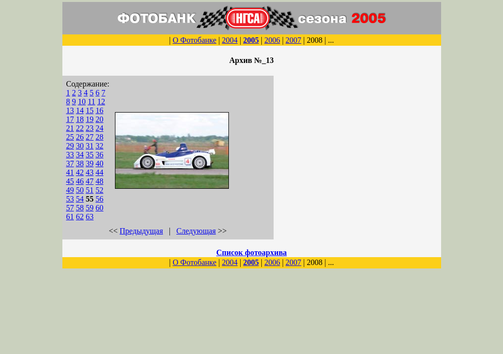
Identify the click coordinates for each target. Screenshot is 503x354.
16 (100, 110)
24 (100, 128)
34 (80, 154)
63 (90, 216)
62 (80, 216)
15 (90, 110)
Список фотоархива (251, 252)
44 (100, 172)
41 (70, 172)
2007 (293, 40)
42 (80, 172)
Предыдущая (141, 231)
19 (90, 119)
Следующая (196, 231)
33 (70, 154)
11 (91, 101)
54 (80, 199)
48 (100, 181)
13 (70, 110)
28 (100, 137)
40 (100, 163)
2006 (272, 40)
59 (90, 208)
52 (100, 190)
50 (80, 190)
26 (80, 137)
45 (70, 181)
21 (70, 128)
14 (80, 110)
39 (90, 163)
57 (70, 208)
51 (90, 190)
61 (70, 216)
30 (80, 146)
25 (70, 137)
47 (90, 181)
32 (100, 146)
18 (80, 119)
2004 (230, 40)
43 (90, 172)
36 (100, 154)
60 (100, 208)
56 (100, 199)
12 (101, 101)
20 (100, 119)
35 (90, 154)
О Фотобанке (194, 40)
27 (90, 137)
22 (80, 128)
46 (80, 181)
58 (80, 208)
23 (90, 128)
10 (82, 101)
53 (70, 199)
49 (70, 190)
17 (70, 119)
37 (70, 163)
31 (90, 146)
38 (80, 163)
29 (70, 146)
